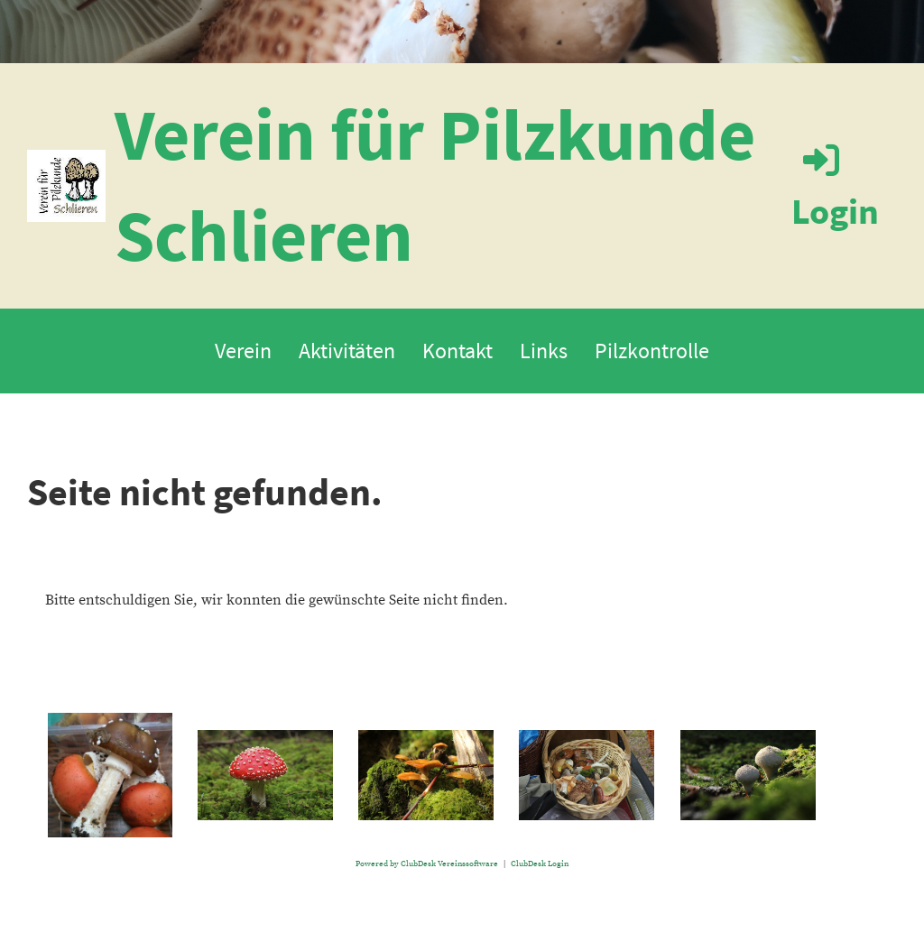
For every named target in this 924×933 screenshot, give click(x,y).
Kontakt (457, 351)
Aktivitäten (347, 351)
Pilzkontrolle (652, 351)
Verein (243, 351)
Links (544, 351)
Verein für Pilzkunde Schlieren (435, 184)
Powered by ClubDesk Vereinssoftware (427, 863)
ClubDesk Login (539, 863)
